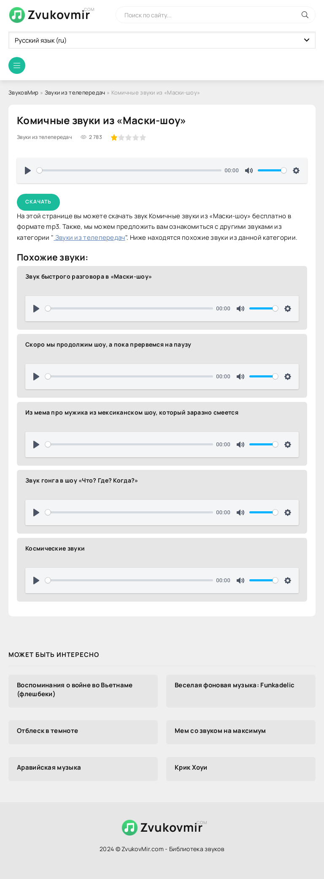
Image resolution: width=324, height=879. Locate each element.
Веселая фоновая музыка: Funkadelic (234, 685)
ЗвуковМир (23, 92)
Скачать (38, 201)
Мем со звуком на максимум (220, 730)
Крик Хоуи (191, 767)
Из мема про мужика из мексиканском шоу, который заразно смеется (131, 412)
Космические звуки (55, 548)
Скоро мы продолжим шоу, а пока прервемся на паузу (108, 344)
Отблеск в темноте (47, 730)
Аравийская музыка (49, 767)
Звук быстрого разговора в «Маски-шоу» (88, 276)
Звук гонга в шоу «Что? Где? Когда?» (81, 480)
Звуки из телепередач (75, 92)
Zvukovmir (58, 14)
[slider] (129, 170)
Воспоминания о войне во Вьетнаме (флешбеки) (75, 689)
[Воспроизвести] (28, 170)
